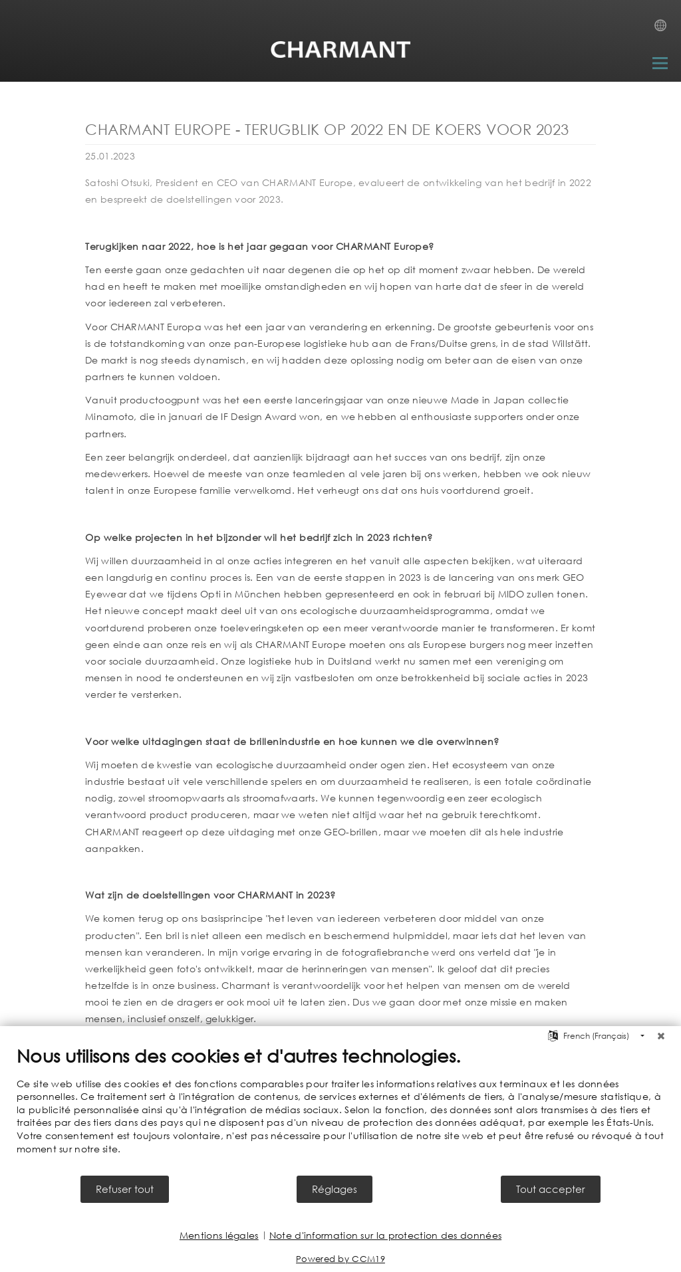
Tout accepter (550, 1189)
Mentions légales (219, 1235)
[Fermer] (661, 1036)
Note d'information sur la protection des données (385, 1235)
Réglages (334, 1189)
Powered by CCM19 (340, 1259)
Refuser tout (125, 1189)
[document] (340, 1109)
